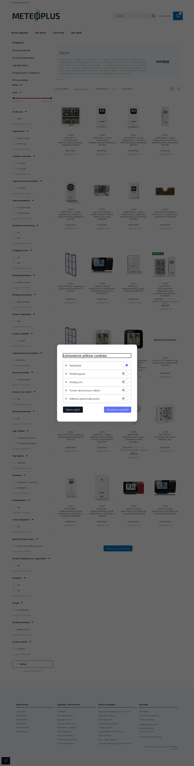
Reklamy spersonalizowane (84, 398)
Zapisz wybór (73, 409)
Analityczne (76, 382)
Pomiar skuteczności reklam (85, 390)
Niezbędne (75, 365)
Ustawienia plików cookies (85, 355)
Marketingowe (77, 373)
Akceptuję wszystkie (118, 409)
